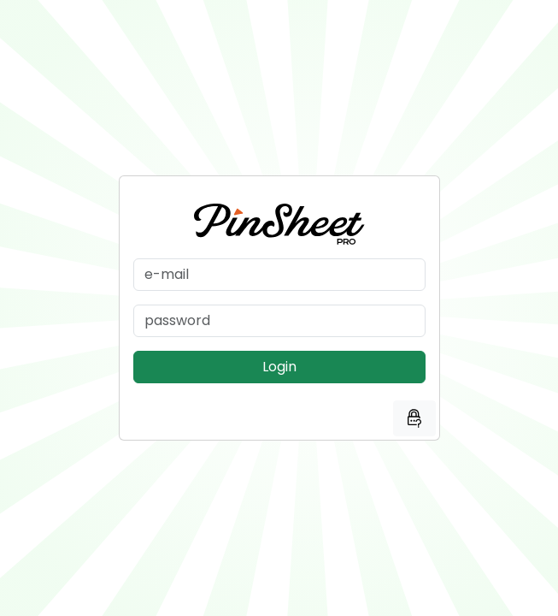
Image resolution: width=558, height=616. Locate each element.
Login (279, 366)
